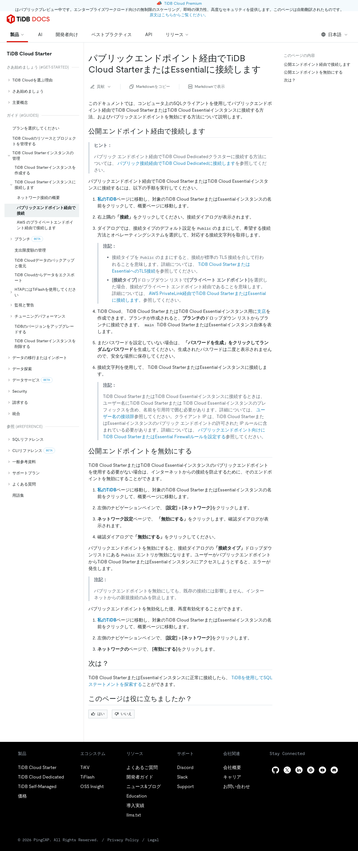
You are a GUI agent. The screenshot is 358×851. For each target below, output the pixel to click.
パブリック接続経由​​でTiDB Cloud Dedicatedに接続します (176, 163)
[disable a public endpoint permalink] (196, 451)
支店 (261, 311)
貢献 (101, 86)
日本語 (334, 34)
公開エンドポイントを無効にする (313, 72)
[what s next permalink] (113, 663)
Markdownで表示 (206, 86)
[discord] (334, 770)
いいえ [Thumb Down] (123, 714)
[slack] (311, 770)
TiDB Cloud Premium (183, 3)
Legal (153, 840)
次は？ (290, 80)
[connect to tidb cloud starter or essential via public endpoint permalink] (265, 69)
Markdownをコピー (149, 86)
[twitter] (287, 770)
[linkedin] (299, 770)
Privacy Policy (123, 840)
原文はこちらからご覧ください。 (179, 15)
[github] (275, 770)
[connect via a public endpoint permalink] (210, 131)
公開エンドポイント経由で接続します (317, 64)
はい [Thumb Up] (98, 714)
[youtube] (322, 770)
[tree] (41, 282)
